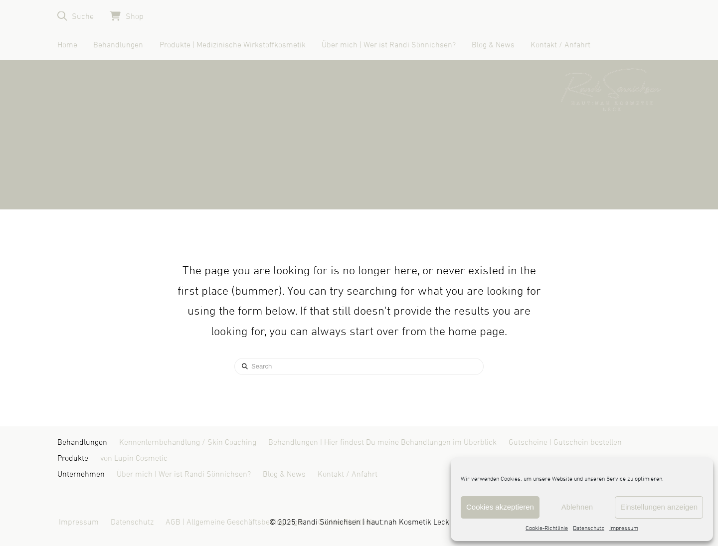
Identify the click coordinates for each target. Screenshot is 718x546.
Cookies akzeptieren (500, 507)
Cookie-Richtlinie (547, 529)
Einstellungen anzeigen (659, 507)
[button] (75, 16)
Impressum (623, 529)
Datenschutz (588, 529)
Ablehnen (577, 507)
